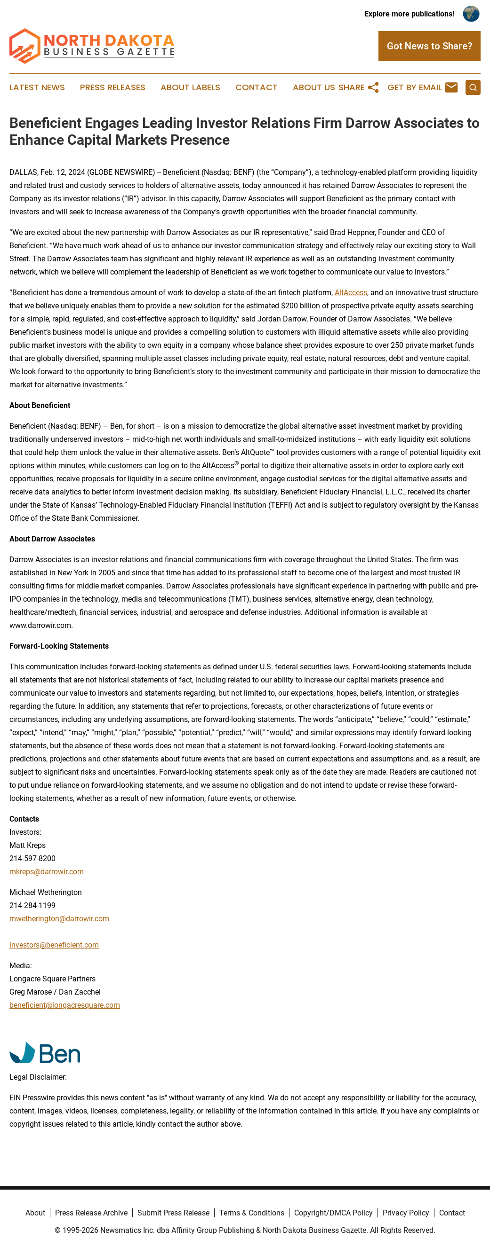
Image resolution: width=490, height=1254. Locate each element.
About (35, 1212)
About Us (314, 87)
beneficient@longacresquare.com (64, 1005)
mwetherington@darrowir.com (59, 918)
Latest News (37, 87)
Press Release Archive (91, 1212)
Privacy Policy (406, 1212)
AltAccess (351, 292)
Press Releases (112, 87)
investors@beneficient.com (54, 944)
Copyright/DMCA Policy (333, 1212)
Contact (256, 87)
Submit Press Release (173, 1212)
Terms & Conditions (251, 1212)
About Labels (190, 87)
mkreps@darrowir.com (46, 871)
